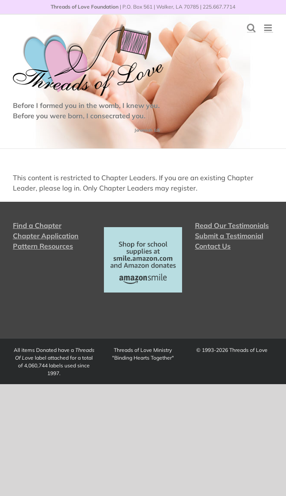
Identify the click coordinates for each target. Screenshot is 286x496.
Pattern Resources (43, 246)
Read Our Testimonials (232, 225)
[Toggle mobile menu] (268, 27)
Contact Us (213, 246)
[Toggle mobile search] (251, 27)
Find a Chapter (37, 225)
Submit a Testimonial (229, 235)
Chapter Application (46, 235)
